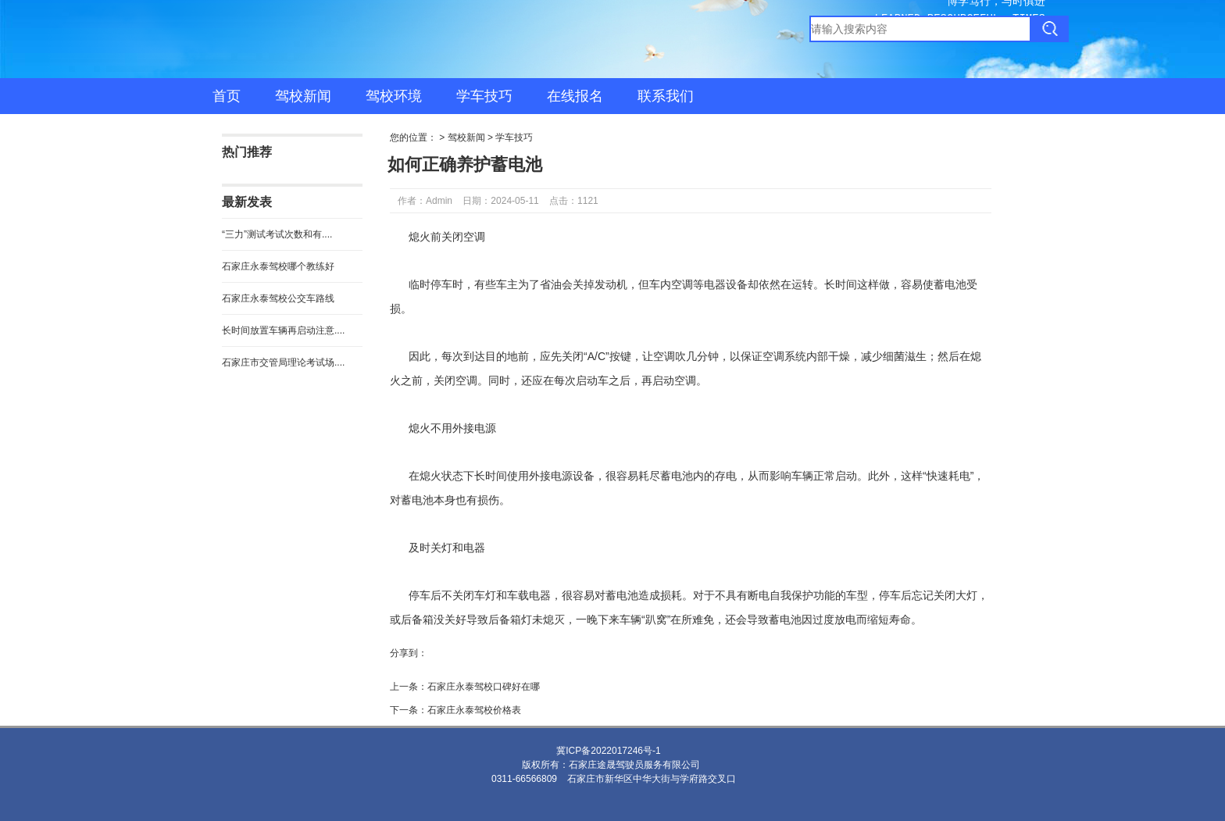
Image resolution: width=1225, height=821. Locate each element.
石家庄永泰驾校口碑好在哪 (483, 686)
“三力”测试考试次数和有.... (277, 234)
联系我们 (666, 96)
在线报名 (575, 96)
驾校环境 (394, 96)
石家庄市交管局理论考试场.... (283, 362)
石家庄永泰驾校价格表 (474, 710)
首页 (226, 96)
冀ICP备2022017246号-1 (608, 750)
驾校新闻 (303, 96)
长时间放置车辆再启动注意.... (283, 330)
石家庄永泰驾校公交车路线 (278, 298)
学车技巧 (484, 96)
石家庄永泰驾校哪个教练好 (278, 266)
